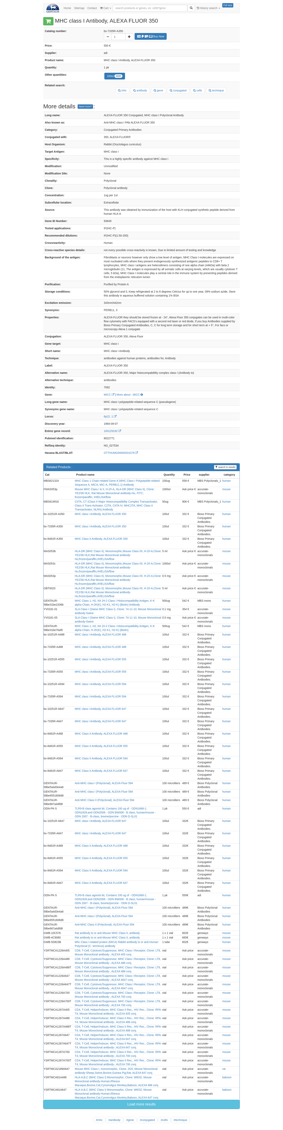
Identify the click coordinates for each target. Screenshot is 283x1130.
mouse (226, 489)
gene (158, 90)
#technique (180, 1120)
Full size (227, 5)
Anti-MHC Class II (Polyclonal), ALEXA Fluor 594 (104, 800)
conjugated (178, 90)
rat (223, 1068)
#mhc (99, 1120)
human (226, 480)
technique (216, 90)
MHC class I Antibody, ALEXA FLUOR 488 (100, 634)
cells (197, 90)
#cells (164, 1120)
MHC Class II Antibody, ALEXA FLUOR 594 (101, 758)
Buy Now (150, 36)
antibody (140, 90)
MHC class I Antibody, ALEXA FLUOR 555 (100, 659)
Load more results (141, 1104)
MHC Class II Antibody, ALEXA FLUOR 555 (101, 746)
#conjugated (147, 1120)
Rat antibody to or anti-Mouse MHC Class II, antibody (107, 933)
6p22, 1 (110, 416)
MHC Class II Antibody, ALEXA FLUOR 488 (101, 733)
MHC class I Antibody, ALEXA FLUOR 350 (100, 514)
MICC (109, 394)
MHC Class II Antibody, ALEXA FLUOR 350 (101, 538)
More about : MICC (130, 394)
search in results (225, 467)
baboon (227, 1077)
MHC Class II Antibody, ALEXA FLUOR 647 (101, 770)
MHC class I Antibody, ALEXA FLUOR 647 (100, 708)
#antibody (114, 1120)
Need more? (85, 106)
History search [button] (208, 8)
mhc (122, 90)
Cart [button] (105, 8)
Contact (92, 8)
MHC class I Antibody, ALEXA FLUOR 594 (100, 684)
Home (67, 8)
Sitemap (79, 8)
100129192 (112, 431)
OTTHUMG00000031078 (121, 452)
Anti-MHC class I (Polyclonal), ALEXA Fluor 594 (104, 783)
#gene (130, 1120)
